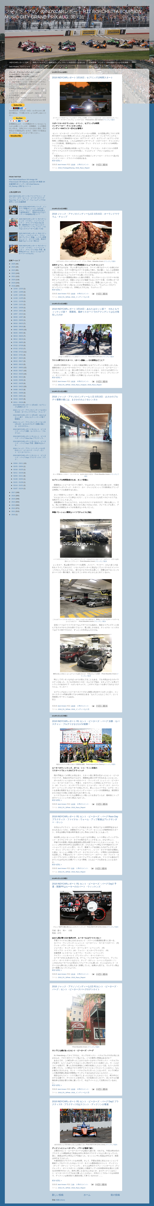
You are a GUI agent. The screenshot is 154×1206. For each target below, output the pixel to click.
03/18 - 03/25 (18, 399)
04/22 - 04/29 (18, 383)
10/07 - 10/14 (18, 314)
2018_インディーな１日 (80, 297)
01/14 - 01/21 (18, 485)
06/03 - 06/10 (18, 364)
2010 (13, 514)
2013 (13, 505)
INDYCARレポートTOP (18, 62)
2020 (13, 280)
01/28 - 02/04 (18, 479)
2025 (13, 264)
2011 (13, 511)
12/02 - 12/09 (18, 292)
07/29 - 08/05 (18, 342)
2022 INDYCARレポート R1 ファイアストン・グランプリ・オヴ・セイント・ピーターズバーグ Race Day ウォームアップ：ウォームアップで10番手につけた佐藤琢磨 (27, 199)
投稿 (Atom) (60, 1200)
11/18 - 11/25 (18, 298)
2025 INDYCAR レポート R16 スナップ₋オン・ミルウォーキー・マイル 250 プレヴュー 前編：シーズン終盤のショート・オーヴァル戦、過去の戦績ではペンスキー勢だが (32, 237)
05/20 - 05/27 (18, 371)
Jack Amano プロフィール (19, 66)
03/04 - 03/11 (18, 463)
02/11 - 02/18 (18, 473)
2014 (13, 502)
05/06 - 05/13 (18, 377)
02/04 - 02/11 (18, 476)
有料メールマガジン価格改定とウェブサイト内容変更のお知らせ (59, 62)
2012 (13, 508)
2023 (13, 270)
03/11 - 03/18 (18, 402)
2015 (13, 499)
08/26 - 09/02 (18, 333)
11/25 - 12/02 (18, 295)
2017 (13, 492)
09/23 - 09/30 (18, 320)
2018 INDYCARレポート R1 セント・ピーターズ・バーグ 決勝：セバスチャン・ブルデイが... (29, 431)
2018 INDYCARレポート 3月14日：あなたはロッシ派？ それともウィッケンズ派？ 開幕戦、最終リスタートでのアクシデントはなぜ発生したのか (85, 312)
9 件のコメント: (83, 381)
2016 (13, 496)
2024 (13, 267)
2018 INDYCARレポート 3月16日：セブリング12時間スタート (82, 77)
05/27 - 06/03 (18, 367)
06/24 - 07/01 (18, 355)
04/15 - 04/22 (18, 386)
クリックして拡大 (109, 120)
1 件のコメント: (83, 164)
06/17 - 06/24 (18, 358)
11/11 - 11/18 (18, 301)
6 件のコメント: (83, 804)
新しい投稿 (57, 1195)
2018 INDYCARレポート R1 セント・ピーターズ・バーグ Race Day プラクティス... (29, 437)
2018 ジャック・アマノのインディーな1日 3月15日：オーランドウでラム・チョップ (29, 411)
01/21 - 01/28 (18, 482)
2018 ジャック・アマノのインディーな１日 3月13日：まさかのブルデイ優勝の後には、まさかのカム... (29, 424)
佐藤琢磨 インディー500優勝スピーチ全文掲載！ (109, 62)
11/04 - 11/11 (18, 304)
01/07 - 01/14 (18, 488)
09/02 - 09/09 (18, 330)
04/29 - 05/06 (18, 380)
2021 (13, 276)
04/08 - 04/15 (18, 389)
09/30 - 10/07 (18, 317)
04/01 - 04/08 (18, 393)
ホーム (87, 1195)
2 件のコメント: (82, 1184)
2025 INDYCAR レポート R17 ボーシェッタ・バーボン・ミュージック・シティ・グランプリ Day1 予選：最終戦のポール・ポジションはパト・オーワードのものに (32, 249)
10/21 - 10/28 (18, 307)
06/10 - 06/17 (18, 361)
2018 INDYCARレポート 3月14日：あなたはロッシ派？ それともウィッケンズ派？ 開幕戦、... (30, 417)
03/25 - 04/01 (18, 396)
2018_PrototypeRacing (66, 168)
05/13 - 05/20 (18, 374)
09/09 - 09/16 (18, 326)
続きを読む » (57, 160)
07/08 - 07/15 (18, 352)
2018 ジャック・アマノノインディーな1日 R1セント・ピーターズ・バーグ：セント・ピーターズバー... (29, 450)
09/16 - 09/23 (18, 323)
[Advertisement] (86, 189)
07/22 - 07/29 (18, 345)
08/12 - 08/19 (18, 339)
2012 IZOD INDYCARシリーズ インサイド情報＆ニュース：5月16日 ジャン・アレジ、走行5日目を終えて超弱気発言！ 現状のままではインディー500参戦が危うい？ (32, 210)
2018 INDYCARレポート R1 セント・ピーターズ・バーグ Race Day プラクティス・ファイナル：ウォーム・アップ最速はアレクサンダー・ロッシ (85, 819)
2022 (13, 273)
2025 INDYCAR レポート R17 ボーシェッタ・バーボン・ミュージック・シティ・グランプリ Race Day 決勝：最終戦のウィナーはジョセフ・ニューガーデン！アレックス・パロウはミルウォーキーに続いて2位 (32, 224)
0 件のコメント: (83, 294)
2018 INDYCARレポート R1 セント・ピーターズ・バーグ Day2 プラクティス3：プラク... (29, 457)
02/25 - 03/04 (18, 466)
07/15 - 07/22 (18, 348)
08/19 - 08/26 (18, 336)
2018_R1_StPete (64, 297)
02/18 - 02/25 (18, 469)
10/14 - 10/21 (18, 311)
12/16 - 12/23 (18, 289)
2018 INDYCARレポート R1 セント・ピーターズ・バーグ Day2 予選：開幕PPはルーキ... (29, 443)
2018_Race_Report (82, 168)
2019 (13, 283)
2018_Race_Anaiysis (79, 385)
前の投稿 (115, 1195)
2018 (13, 286)
